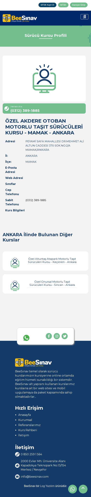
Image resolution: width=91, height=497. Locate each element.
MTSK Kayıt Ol (47, 5)
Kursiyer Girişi (78, 5)
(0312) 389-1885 (35, 200)
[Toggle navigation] (84, 16)
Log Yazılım (47, 486)
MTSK (63, 5)
